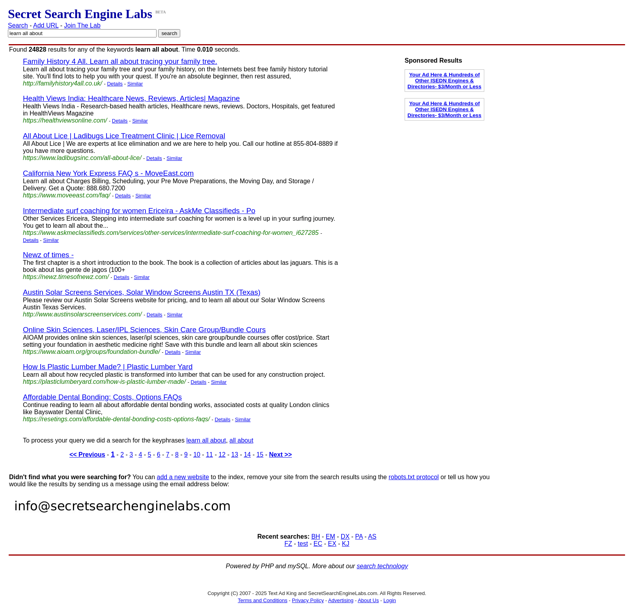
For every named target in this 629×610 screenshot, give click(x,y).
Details (115, 84)
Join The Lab (82, 25)
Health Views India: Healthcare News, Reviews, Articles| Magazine (131, 98)
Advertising (340, 600)
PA (359, 536)
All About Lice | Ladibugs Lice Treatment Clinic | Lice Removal (124, 136)
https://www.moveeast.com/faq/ (66, 195)
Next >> (280, 454)
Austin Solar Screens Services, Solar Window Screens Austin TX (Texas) (142, 292)
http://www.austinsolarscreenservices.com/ (82, 314)
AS (372, 536)
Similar (135, 84)
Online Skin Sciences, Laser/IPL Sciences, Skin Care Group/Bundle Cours (144, 329)
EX (332, 543)
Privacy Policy (308, 600)
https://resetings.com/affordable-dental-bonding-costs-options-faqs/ (116, 419)
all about (242, 440)
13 (234, 454)
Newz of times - (48, 255)
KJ (345, 543)
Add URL (45, 25)
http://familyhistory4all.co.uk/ (62, 83)
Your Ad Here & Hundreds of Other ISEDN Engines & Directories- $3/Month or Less (444, 80)
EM (330, 536)
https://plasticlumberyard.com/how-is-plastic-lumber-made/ (104, 381)
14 (247, 454)
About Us (368, 600)
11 (209, 454)
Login (389, 600)
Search (18, 25)
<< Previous (87, 454)
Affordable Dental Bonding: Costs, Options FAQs (102, 397)
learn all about (206, 440)
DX (345, 536)
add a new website (183, 477)
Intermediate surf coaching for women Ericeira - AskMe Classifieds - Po (139, 210)
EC (318, 543)
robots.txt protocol (413, 477)
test (303, 543)
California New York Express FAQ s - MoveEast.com (108, 173)
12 (222, 454)
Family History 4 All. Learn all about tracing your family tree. (120, 61)
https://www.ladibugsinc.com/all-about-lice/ (82, 157)
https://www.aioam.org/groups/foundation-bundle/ (91, 351)
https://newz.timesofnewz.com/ (66, 276)
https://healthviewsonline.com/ (65, 120)
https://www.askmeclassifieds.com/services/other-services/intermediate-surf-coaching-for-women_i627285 (171, 232)
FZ (288, 543)
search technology (382, 566)
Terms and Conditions (262, 600)
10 (196, 454)
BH (315, 536)
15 (259, 454)
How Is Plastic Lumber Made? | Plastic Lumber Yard (107, 367)
